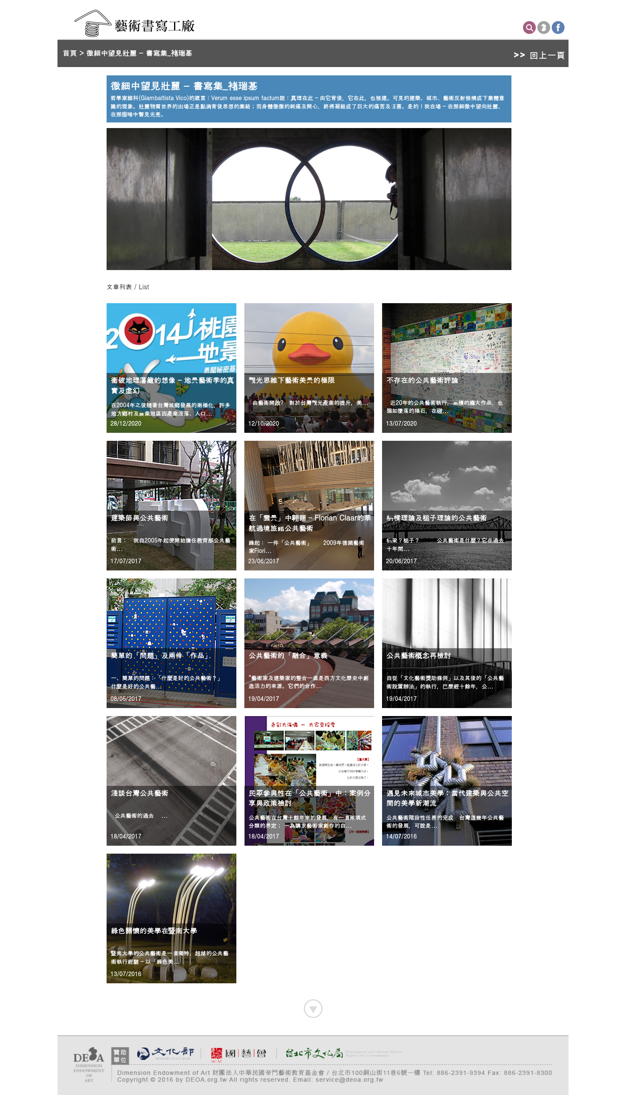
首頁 (70, 53)
